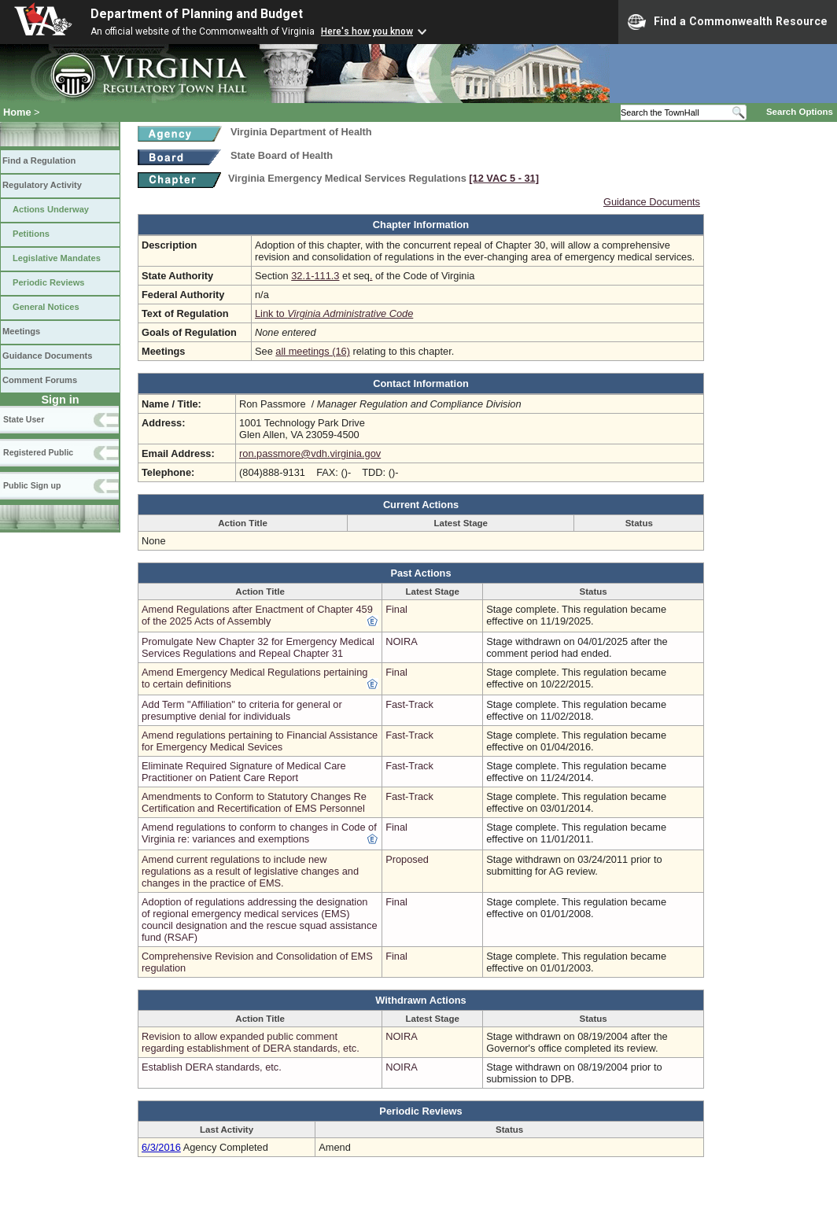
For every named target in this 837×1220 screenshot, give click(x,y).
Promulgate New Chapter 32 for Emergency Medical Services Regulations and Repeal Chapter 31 (258, 647)
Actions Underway (51, 209)
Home (17, 112)
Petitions (31, 233)
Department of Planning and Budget (196, 13)
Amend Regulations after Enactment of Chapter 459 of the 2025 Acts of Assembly (257, 615)
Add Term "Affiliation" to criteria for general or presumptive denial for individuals (242, 710)
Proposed (407, 859)
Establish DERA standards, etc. (212, 1067)
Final (396, 609)
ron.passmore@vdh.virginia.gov (310, 453)
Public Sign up (32, 485)
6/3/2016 (161, 1147)
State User (23, 419)
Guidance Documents (47, 355)
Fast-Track (409, 704)
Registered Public (38, 452)
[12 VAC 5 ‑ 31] (504, 178)
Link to (334, 313)
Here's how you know (367, 31)
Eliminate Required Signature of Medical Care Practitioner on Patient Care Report (244, 771)
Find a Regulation (39, 160)
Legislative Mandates (57, 258)
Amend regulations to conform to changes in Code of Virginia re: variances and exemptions (259, 833)
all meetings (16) (312, 351)
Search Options (799, 111)
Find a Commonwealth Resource (728, 22)
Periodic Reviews (49, 282)
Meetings (21, 331)
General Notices (46, 306)
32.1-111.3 (315, 276)
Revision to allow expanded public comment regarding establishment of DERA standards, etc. (251, 1042)
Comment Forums (39, 380)
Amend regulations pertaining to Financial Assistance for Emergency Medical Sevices (260, 741)
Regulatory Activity (42, 185)
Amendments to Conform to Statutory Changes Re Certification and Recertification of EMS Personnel (254, 802)
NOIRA (401, 641)
